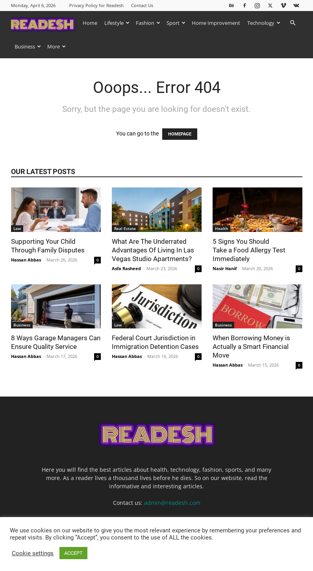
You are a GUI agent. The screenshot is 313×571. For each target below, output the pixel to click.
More (56, 46)
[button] (292, 23)
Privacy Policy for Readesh (96, 5)
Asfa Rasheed (126, 268)
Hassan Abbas (26, 260)
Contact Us (142, 5)
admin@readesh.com (172, 502)
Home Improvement (216, 22)
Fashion (148, 22)
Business (28, 46)
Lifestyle (117, 22)
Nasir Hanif (225, 268)
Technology (263, 22)
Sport (176, 22)
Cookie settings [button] (33, 553)
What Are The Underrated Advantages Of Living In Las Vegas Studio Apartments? (153, 250)
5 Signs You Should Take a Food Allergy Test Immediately (249, 250)
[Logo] (45, 22)
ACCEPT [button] (73, 553)
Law (17, 228)
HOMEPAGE (179, 134)
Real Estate (125, 228)
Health (221, 228)
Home (90, 22)
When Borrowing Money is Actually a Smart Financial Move (251, 346)
